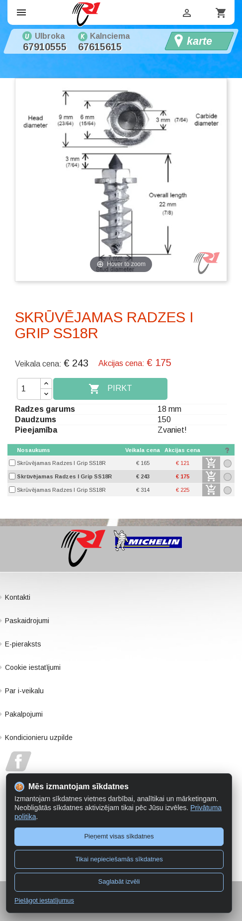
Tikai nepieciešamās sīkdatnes (119, 859)
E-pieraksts (23, 644)
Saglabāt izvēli (119, 881)
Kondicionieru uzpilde (39, 737)
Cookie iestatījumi (33, 667)
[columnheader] (70, 450)
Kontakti (17, 597)
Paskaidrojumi (27, 621)
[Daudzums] (29, 389)
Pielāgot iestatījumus (44, 900)
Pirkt (110, 389)
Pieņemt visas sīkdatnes (119, 836)
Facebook (18, 761)
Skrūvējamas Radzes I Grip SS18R (61, 463)
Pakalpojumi (24, 714)
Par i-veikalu (24, 691)
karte (199, 41)
